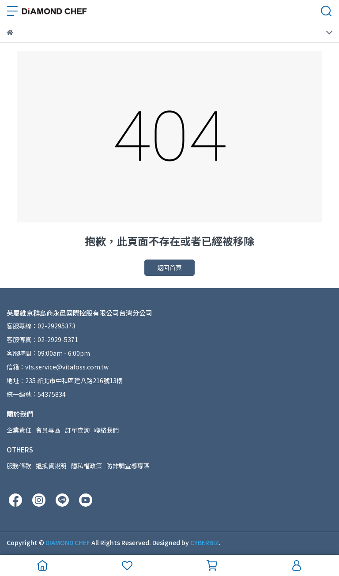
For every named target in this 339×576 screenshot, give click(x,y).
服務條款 (19, 465)
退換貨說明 (51, 465)
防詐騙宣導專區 (128, 465)
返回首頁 (169, 267)
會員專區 (48, 429)
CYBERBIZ (204, 542)
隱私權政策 (86, 465)
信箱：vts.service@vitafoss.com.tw (58, 366)
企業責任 (19, 429)
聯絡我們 (106, 429)
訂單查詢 (77, 429)
